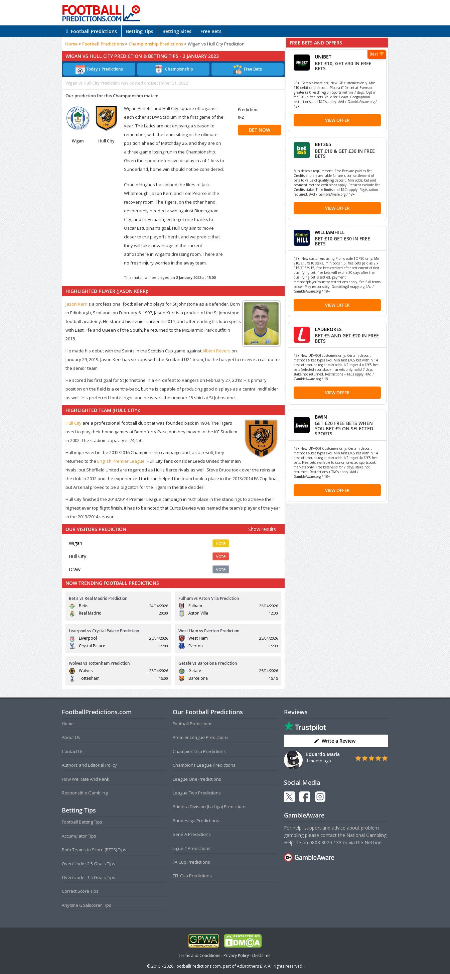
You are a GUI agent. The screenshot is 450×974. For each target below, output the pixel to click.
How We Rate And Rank (85, 779)
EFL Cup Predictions (192, 876)
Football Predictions (91, 31)
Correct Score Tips (80, 891)
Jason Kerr (76, 304)
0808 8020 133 (325, 842)
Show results (262, 529)
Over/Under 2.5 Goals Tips (88, 864)
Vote (221, 543)
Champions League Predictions (204, 765)
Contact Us (73, 751)
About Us (71, 737)
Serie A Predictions (192, 834)
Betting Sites (176, 31)
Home (71, 44)
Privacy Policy (236, 955)
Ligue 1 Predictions (191, 848)
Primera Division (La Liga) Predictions (210, 806)
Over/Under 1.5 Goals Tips (88, 877)
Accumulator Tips (79, 836)
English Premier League (121, 461)
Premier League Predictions (201, 737)
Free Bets (210, 31)
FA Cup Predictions (191, 862)
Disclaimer (262, 955)
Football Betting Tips (82, 822)
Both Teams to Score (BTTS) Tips (94, 850)
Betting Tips (139, 31)
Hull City (73, 423)
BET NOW (259, 130)
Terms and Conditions (199, 955)
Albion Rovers (216, 351)
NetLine (373, 842)
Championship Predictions (156, 44)
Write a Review (334, 741)
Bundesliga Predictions (196, 821)
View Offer (337, 120)
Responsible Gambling (85, 793)
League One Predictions (197, 779)
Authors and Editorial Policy (89, 765)
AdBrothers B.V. (252, 966)
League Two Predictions (197, 793)
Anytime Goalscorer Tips (86, 905)
